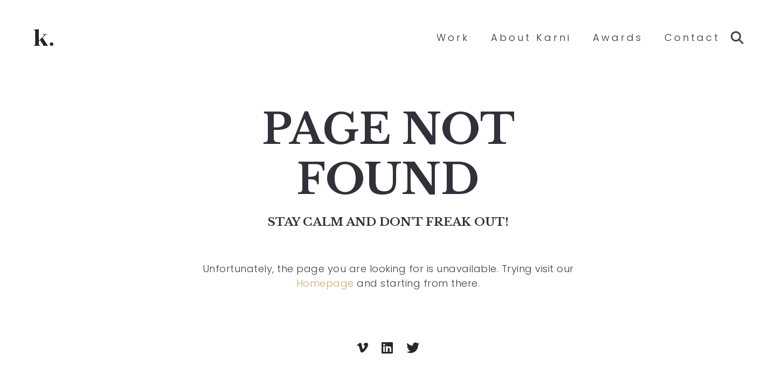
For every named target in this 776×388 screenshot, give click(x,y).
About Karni (531, 38)
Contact (692, 38)
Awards (618, 38)
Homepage (325, 283)
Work (452, 38)
